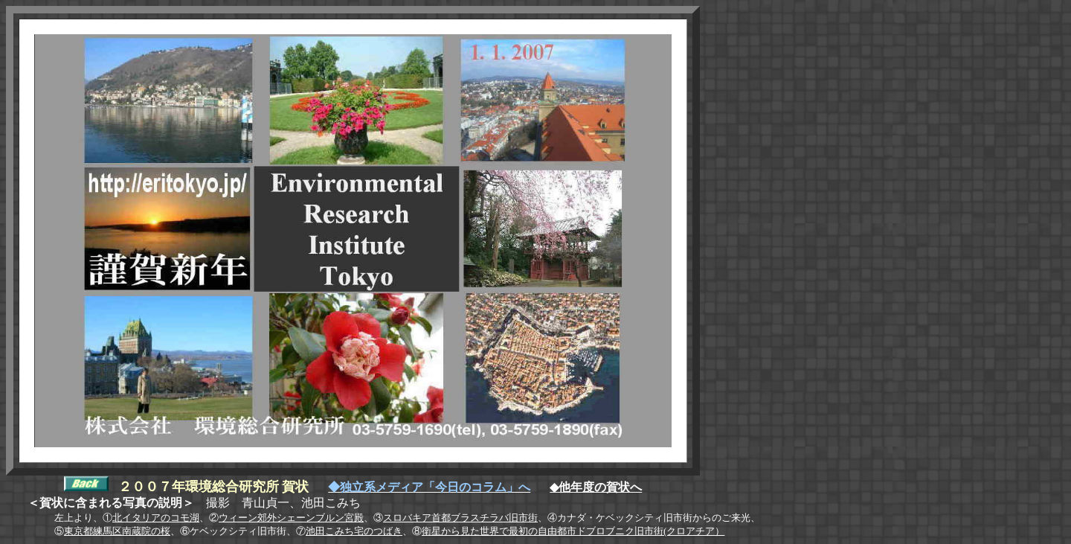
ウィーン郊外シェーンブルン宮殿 (291, 517)
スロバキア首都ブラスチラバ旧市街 (460, 517)
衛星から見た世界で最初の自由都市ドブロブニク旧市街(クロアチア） (573, 531)
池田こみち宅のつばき (354, 531)
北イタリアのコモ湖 (155, 517)
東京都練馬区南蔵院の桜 (117, 531)
